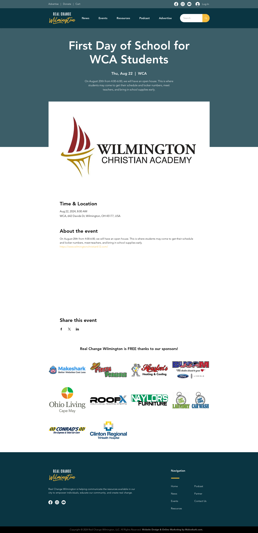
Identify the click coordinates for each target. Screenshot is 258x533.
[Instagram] (183, 4)
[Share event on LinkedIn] (77, 329)
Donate (67, 3)
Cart (78, 3)
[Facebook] (176, 4)
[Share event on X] (69, 329)
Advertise (53, 3)
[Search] (189, 18)
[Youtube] (189, 4)
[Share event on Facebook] (61, 329)
